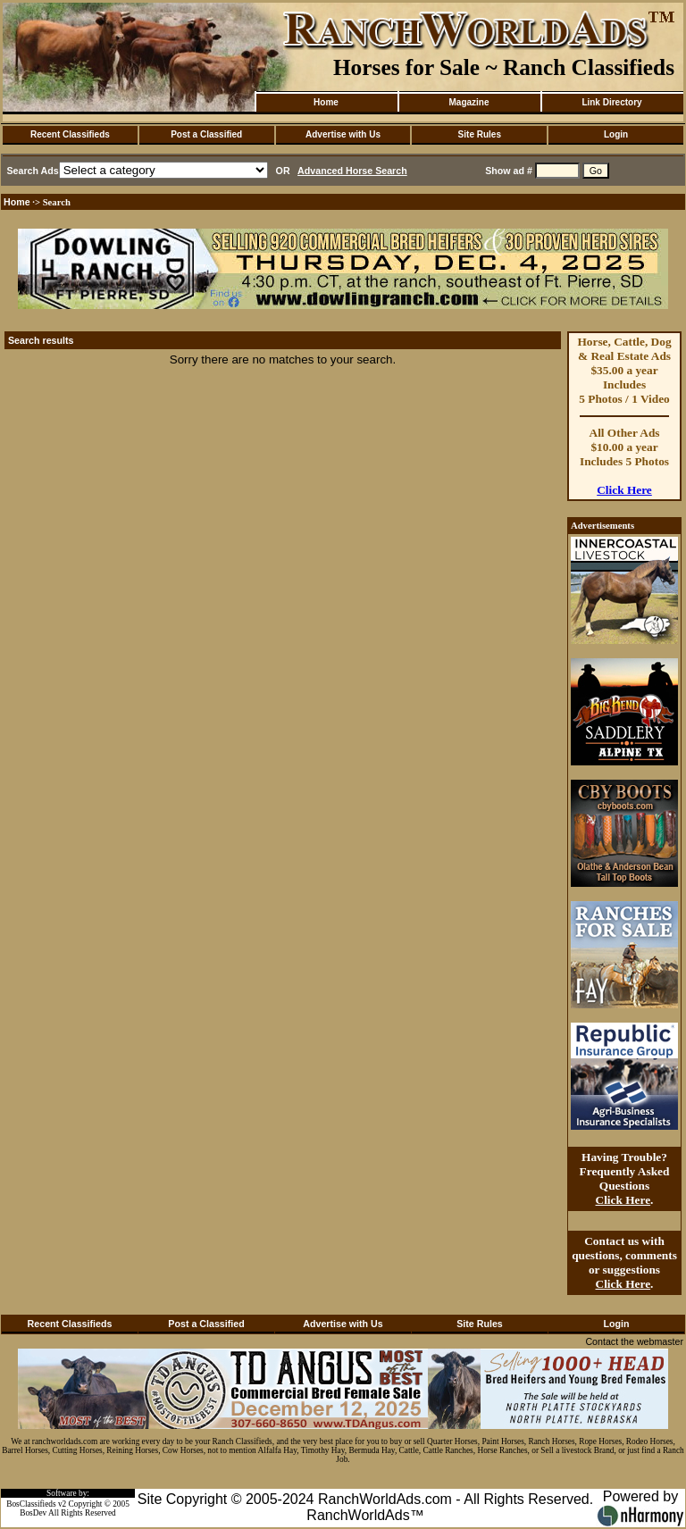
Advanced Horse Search (352, 170)
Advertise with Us (343, 134)
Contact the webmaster (634, 1341)
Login (616, 134)
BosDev (33, 1512)
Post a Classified (206, 134)
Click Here (624, 490)
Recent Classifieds (70, 134)
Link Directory (611, 102)
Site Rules (479, 134)
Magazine (468, 102)
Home (326, 102)
